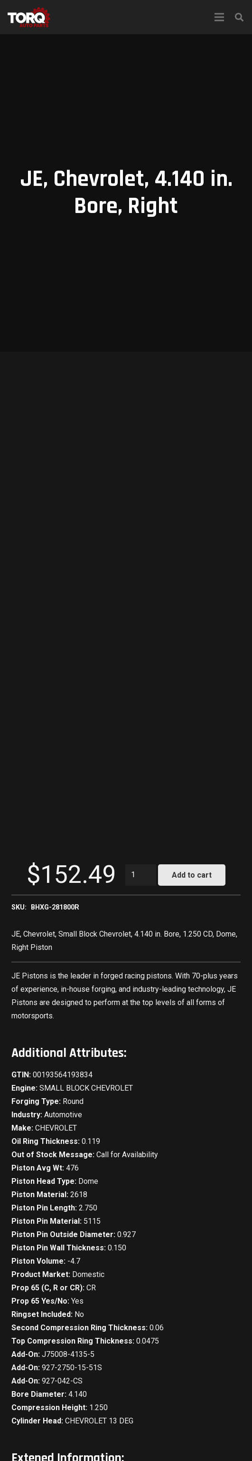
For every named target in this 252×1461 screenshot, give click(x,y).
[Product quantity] (141, 875)
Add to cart (192, 875)
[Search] (239, 17)
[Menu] (219, 17)
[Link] (29, 17)
